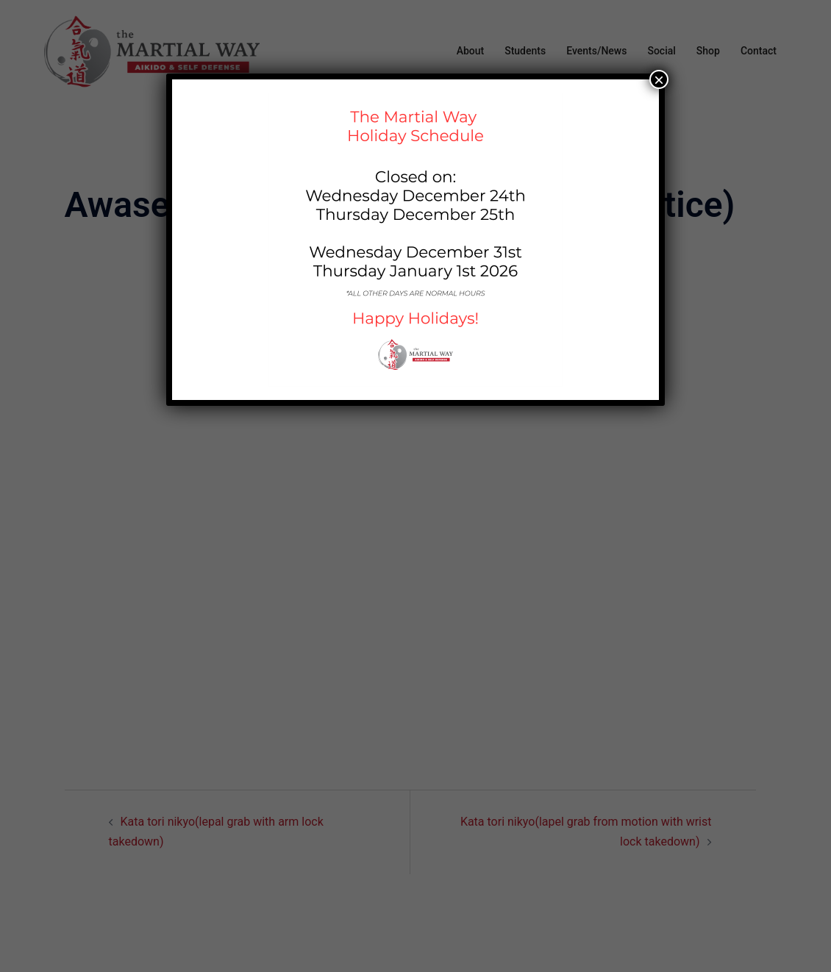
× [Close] (659, 79)
